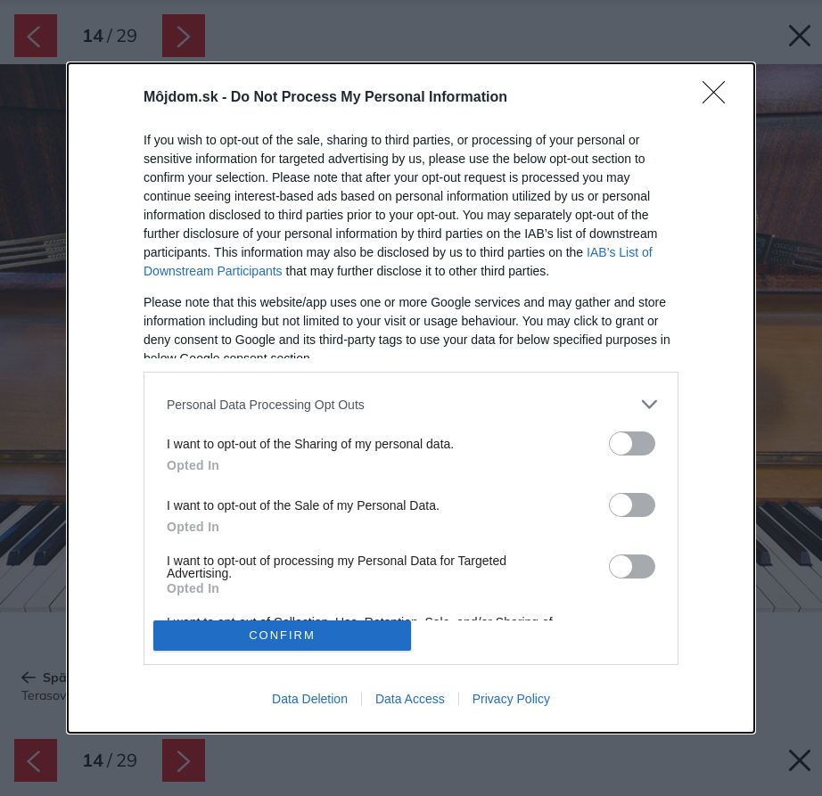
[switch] (632, 443)
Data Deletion (310, 699)
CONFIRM (282, 635)
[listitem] (411, 404)
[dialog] (411, 398)
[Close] (719, 98)
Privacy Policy (511, 699)
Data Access (410, 699)
